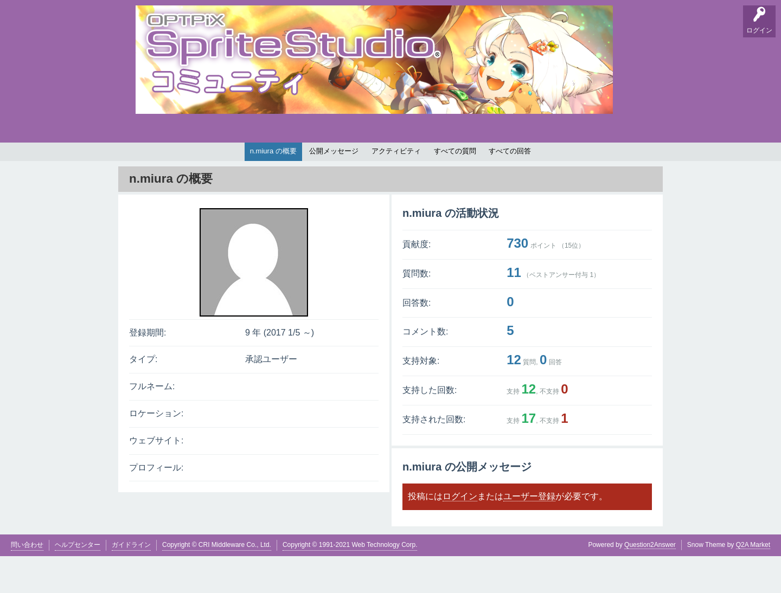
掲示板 (214, 160)
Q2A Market (753, 581)
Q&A (147, 160)
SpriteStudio (627, 160)
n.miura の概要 (273, 188)
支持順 (284, 160)
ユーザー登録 (529, 533)
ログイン (460, 533)
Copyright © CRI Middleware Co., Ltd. (216, 581)
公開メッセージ (334, 188)
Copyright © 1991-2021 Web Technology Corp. (350, 581)
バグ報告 (249, 160)
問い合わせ (27, 581)
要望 (180, 160)
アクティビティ (396, 188)
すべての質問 (455, 188)
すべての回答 (510, 188)
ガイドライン (131, 581)
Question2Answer (650, 581)
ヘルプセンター (77, 581)
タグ (318, 160)
